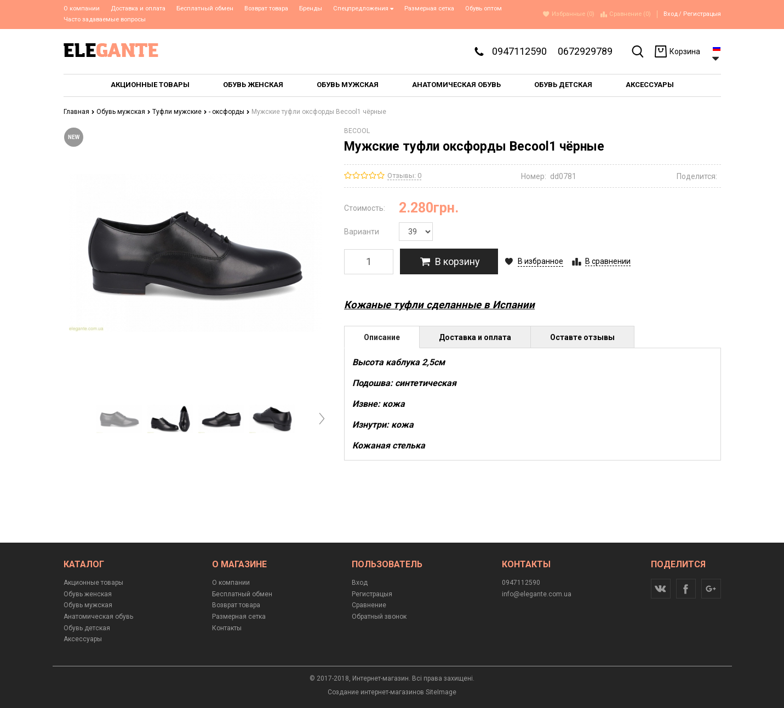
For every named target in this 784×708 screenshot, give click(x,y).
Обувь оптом (483, 8)
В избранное (540, 261)
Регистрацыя (702, 14)
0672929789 (585, 51)
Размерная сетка (429, 8)
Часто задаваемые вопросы (105, 19)
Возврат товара (266, 8)
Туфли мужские (179, 112)
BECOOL (357, 131)
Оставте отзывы (582, 337)
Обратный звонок (379, 616)
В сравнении (608, 261)
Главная (79, 112)
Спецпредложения (363, 8)
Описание (382, 337)
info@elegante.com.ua (536, 594)
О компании (82, 8)
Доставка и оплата (138, 8)
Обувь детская (87, 628)
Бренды (310, 8)
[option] (119, 419)
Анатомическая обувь (98, 616)
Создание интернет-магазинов (376, 692)
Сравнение (369, 605)
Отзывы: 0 (404, 175)
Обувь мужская (123, 112)
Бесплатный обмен (204, 8)
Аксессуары (83, 639)
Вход (670, 14)
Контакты (227, 628)
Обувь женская (88, 594)
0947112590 (519, 51)
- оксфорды (229, 112)
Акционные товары (93, 582)
